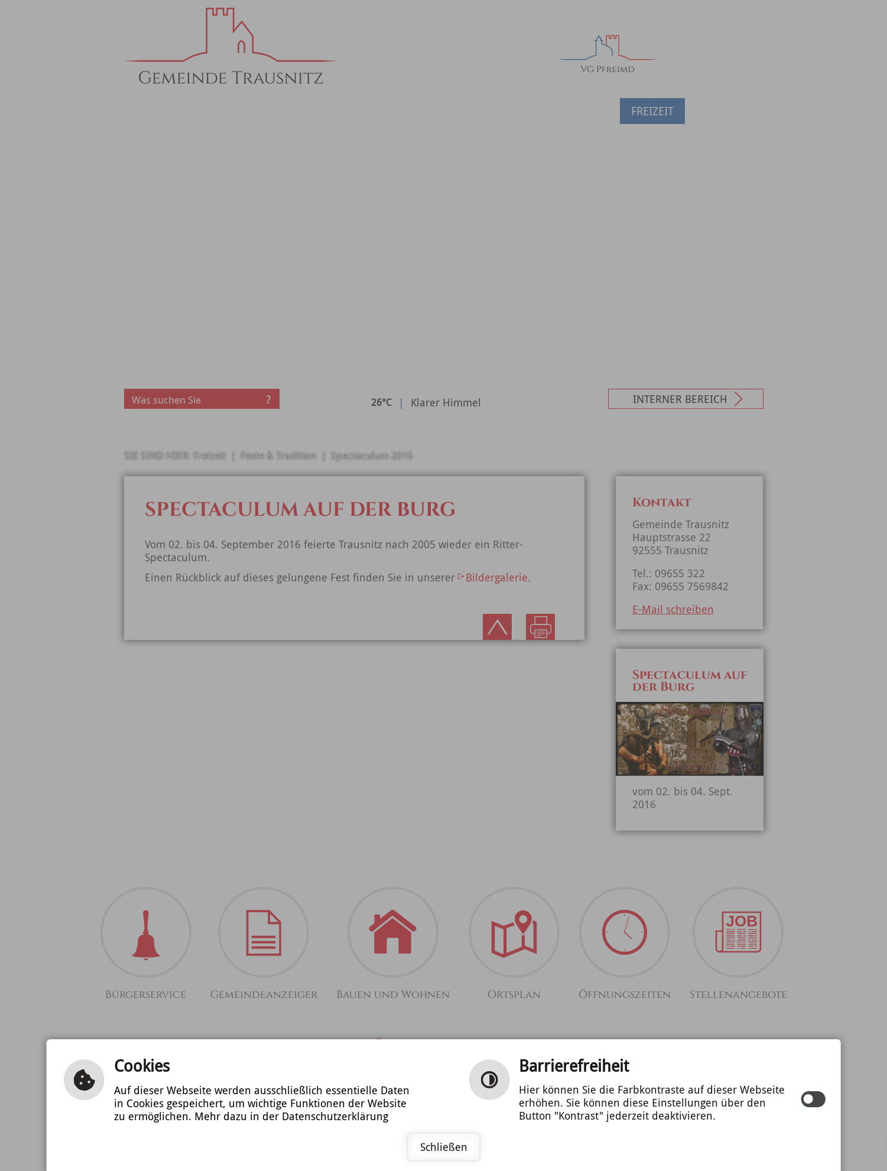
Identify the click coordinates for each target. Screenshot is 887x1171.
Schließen (444, 1146)
